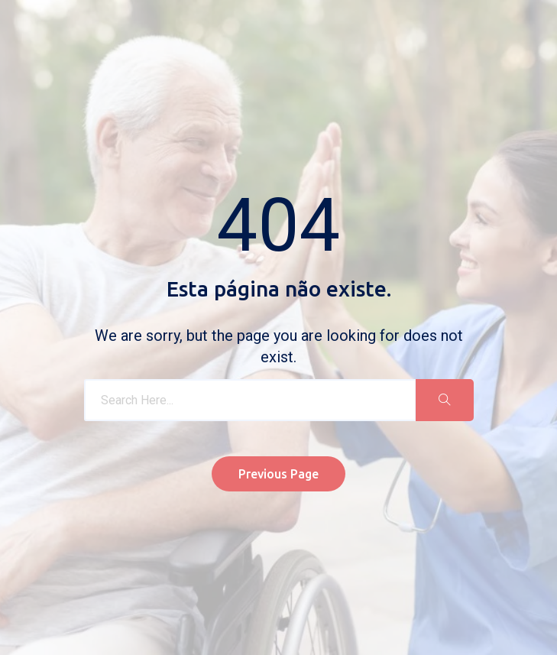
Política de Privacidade (205, 576)
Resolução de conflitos (320, 576)
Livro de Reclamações (91, 576)
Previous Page (278, 421)
